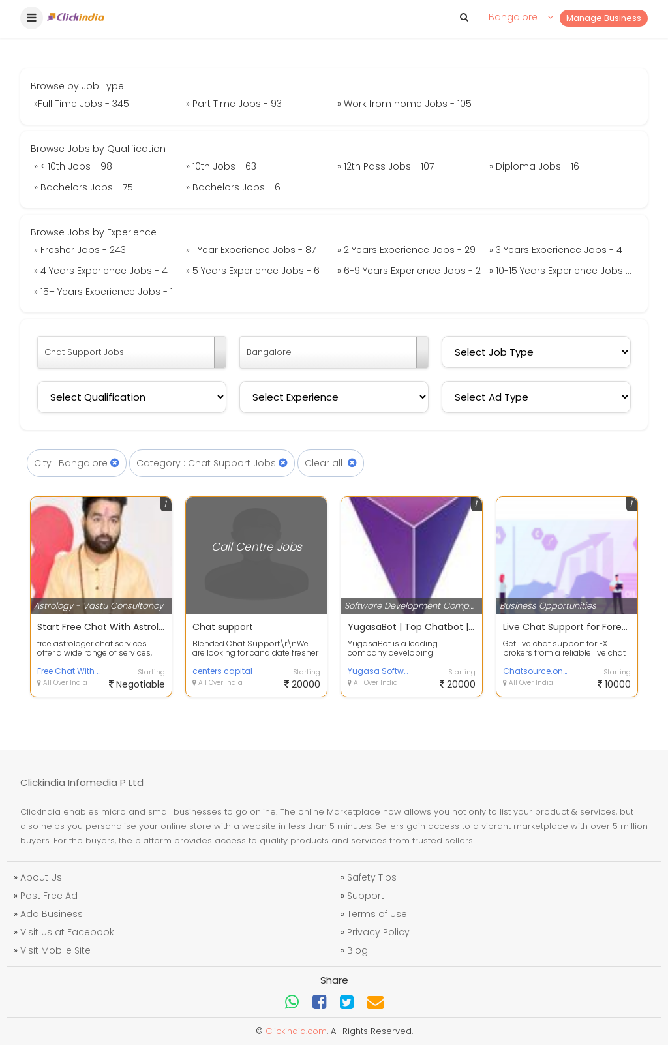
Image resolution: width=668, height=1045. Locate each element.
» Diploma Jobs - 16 (534, 166)
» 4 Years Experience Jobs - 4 (101, 270)
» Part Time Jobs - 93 (234, 103)
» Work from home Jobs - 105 (404, 103)
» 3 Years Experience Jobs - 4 (555, 249)
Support (365, 895)
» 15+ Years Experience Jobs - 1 (103, 291)
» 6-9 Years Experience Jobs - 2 (409, 270)
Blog (357, 950)
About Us (41, 877)
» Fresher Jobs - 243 (80, 249)
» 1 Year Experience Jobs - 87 (251, 249)
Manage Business (603, 18)
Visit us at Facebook (67, 932)
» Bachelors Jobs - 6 (233, 187)
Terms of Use (377, 913)
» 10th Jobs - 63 (221, 166)
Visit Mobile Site (55, 950)
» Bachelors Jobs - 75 (83, 187)
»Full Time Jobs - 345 (81, 103)
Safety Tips (372, 877)
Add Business (51, 913)
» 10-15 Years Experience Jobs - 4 (563, 270)
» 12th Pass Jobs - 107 (385, 166)
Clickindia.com (296, 1031)
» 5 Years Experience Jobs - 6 (253, 270)
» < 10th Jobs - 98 (73, 166)
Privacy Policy (378, 932)
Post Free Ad (49, 895)
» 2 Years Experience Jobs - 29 (406, 249)
